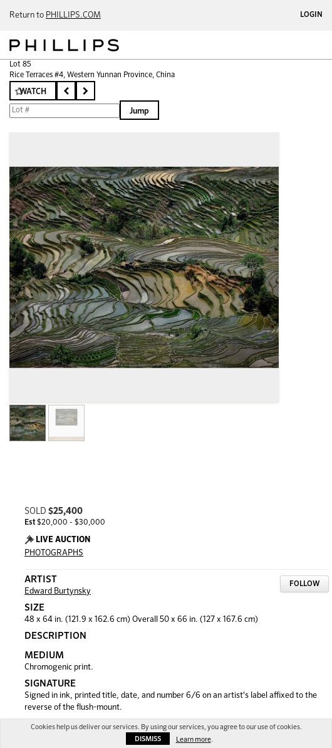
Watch (32, 92)
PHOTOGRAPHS (53, 553)
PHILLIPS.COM (73, 15)
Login (311, 15)
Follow (304, 584)
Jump (139, 111)
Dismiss (148, 738)
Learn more (193, 739)
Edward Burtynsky (57, 591)
